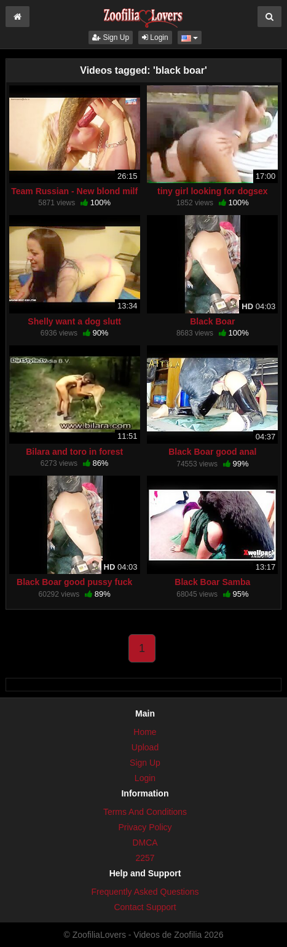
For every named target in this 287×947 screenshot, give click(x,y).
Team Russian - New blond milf (74, 191)
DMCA (144, 842)
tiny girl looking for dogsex (212, 191)
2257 (144, 858)
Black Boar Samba (212, 582)
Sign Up (110, 37)
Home (144, 732)
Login (155, 37)
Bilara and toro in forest (74, 452)
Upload (145, 747)
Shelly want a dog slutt (74, 321)
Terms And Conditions (145, 812)
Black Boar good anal (212, 452)
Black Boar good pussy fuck (74, 582)
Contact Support (145, 907)
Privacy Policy (144, 827)
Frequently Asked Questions (145, 892)
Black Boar (212, 321)
